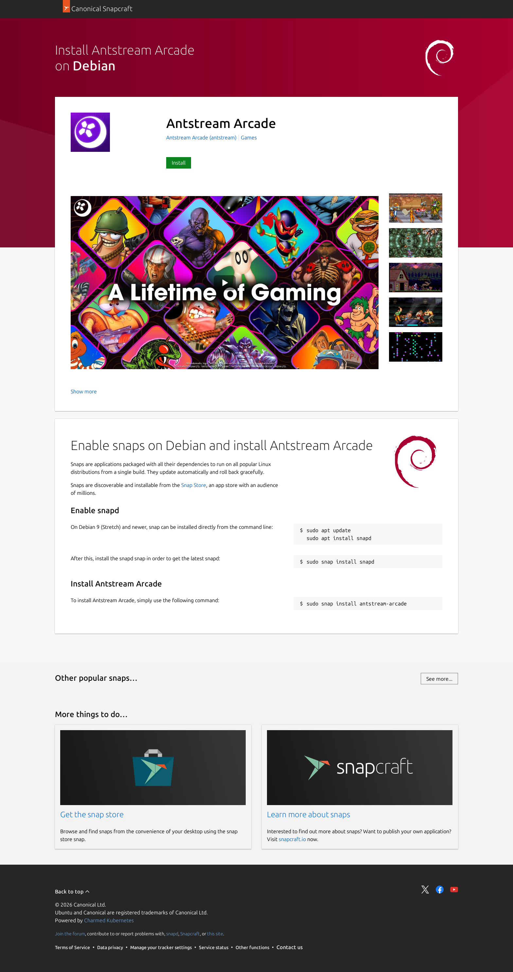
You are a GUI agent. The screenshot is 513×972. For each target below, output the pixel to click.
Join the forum (70, 933)
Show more (84, 391)
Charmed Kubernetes (109, 920)
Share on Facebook (440, 889)
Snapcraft (190, 933)
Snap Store (193, 485)
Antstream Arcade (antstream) (202, 137)
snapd (172, 933)
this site (215, 933)
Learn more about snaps (308, 814)
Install (179, 163)
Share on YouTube (454, 889)
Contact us (289, 947)
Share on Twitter (425, 889)
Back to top (72, 891)
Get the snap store (92, 814)
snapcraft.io (292, 839)
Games (249, 137)
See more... (439, 679)
